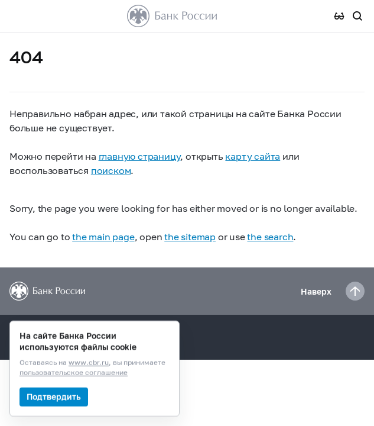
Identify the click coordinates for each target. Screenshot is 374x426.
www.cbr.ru (89, 363)
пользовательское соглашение (73, 373)
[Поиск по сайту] (357, 16)
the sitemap (190, 236)
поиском (111, 170)
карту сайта (252, 156)
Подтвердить (54, 397)
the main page (103, 236)
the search (270, 236)
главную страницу (140, 156)
